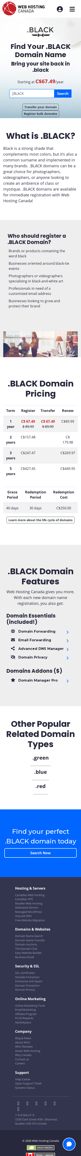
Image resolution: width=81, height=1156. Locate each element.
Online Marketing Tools (30, 1005)
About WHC (22, 1042)
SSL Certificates (25, 973)
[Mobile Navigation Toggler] (72, 9)
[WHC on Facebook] (19, 1103)
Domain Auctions (26, 944)
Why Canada (23, 1055)
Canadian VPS (24, 899)
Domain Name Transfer (30, 940)
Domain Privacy (25, 990)
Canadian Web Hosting (29, 895)
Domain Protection (27, 985)
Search (63, 93)
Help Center (22, 1079)
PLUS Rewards (24, 1018)
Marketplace (23, 1022)
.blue (40, 771)
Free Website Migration (30, 920)
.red (40, 786)
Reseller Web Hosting (28, 903)
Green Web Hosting (27, 1051)
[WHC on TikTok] (19, 1109)
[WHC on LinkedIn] (37, 1103)
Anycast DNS (23, 916)
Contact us (22, 1059)
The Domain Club (26, 949)
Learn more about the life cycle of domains (40, 520)
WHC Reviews (24, 1046)
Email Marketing (25, 1010)
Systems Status (25, 1088)
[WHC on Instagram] (46, 1103)
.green (40, 757)
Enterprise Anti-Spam (28, 981)
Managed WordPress (28, 912)
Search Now (40, 853)
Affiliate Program (26, 1014)
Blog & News (23, 1038)
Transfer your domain (40, 107)
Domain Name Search (29, 936)
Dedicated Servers (26, 907)
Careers (20, 1063)
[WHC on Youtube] (55, 1103)
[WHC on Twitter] (28, 1103)
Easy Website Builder (28, 953)
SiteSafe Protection (27, 977)
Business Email (24, 957)
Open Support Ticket (28, 1083)
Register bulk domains (40, 114)
